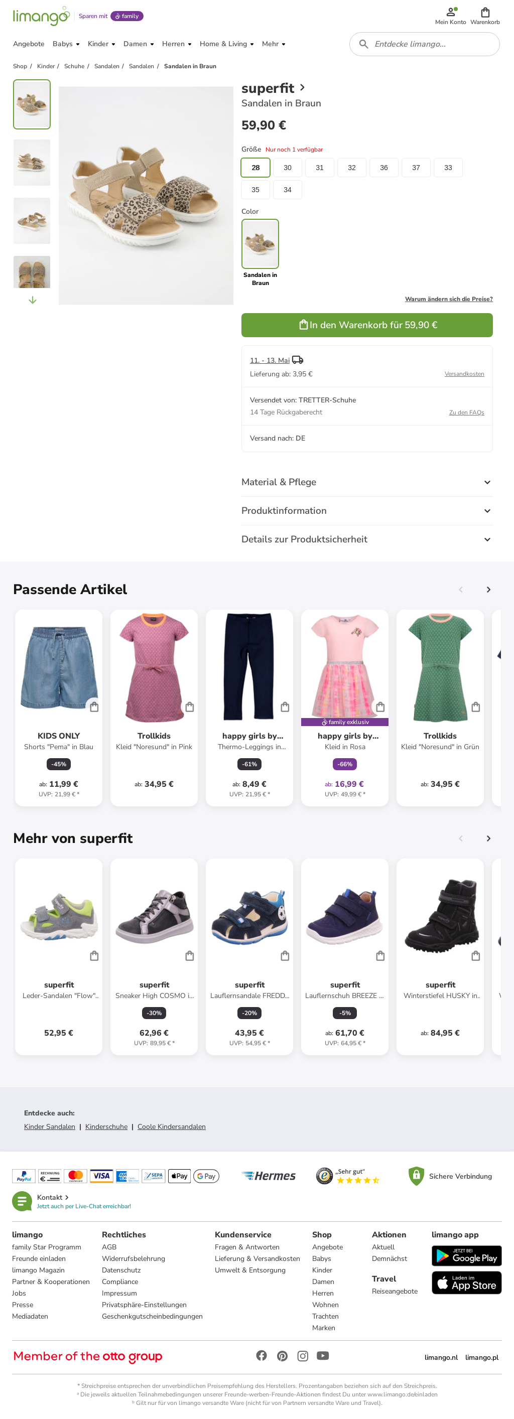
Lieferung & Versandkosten (257, 1258)
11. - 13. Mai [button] (270, 360)
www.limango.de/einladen (402, 1394)
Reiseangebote (395, 1291)
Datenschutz (121, 1270)
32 (352, 168)
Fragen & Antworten (247, 1247)
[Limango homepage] (41, 16)
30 (288, 168)
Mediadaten (30, 1316)
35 (255, 190)
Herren (323, 1293)
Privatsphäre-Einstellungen (144, 1305)
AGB (109, 1247)
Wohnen (325, 1305)
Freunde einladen (39, 1258)
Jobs (19, 1293)
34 (288, 190)
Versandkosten (464, 374)
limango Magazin (38, 1270)
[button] (485, 16)
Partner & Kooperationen (51, 1282)
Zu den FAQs (466, 412)
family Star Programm (46, 1247)
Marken (323, 1328)
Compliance (120, 1282)
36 (384, 168)
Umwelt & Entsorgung (250, 1270)
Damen (323, 1282)
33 (448, 168)
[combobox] (424, 44)
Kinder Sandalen (49, 1126)
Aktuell (383, 1247)
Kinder (322, 1270)
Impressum (119, 1293)
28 (255, 168)
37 (416, 168)
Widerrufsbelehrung (133, 1258)
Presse (22, 1305)
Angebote (327, 1247)
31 (320, 168)
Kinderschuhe (106, 1126)
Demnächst (389, 1258)
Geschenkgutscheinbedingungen (152, 1316)
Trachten (325, 1316)
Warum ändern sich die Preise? (449, 299)
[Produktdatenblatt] (58, 708)
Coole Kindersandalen (172, 1126)
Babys (321, 1258)
